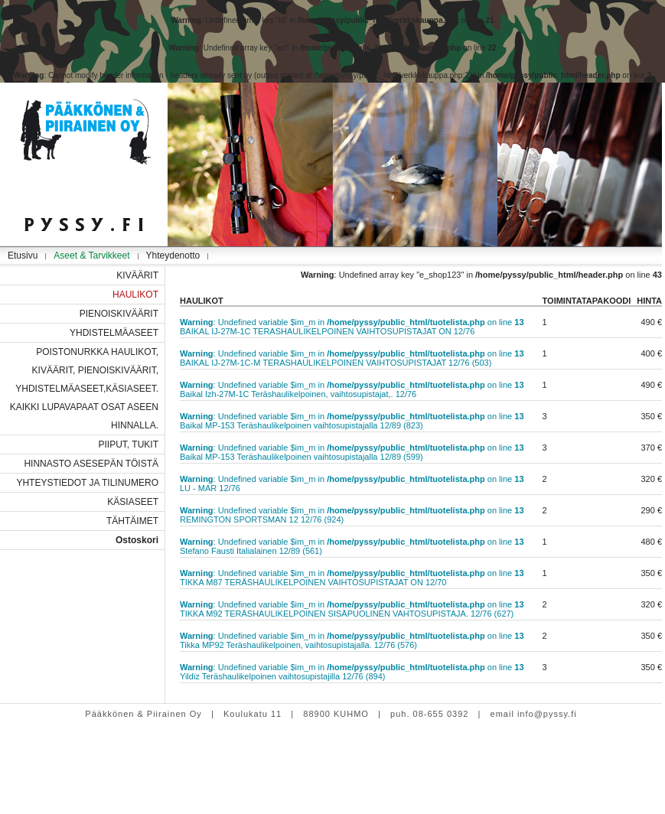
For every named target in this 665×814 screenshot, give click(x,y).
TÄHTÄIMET (132, 521)
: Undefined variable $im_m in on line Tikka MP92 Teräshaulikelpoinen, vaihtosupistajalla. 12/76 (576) (352, 640)
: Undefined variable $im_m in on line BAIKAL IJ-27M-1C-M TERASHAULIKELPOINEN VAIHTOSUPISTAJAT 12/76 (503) (352, 358)
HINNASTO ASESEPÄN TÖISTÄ (91, 463)
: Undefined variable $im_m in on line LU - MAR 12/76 (352, 483)
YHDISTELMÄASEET (114, 332)
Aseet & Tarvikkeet (91, 255)
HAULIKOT (135, 294)
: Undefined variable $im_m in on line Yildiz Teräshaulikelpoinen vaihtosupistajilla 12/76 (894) (352, 672)
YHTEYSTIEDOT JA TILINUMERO (87, 482)
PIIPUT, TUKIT (128, 444)
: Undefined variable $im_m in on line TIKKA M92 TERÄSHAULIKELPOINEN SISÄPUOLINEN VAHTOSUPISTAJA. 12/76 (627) (352, 609)
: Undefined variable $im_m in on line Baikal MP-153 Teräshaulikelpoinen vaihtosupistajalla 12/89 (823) (352, 421)
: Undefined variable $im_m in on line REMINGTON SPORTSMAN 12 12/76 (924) (352, 515)
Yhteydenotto (173, 255)
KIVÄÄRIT (137, 275)
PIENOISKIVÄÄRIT (119, 313)
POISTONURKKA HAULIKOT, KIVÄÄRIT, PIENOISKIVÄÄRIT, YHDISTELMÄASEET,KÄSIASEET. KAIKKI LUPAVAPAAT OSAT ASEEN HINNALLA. (84, 389)
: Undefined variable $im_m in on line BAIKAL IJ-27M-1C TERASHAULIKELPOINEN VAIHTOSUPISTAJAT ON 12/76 (352, 326)
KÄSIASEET (132, 502)
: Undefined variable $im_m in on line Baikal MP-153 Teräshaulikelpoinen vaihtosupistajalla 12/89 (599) (352, 452)
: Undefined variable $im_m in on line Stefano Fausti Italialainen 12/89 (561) (352, 546)
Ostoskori (137, 540)
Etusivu (22, 255)
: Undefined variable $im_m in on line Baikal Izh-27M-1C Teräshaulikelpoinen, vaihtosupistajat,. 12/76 (352, 389)
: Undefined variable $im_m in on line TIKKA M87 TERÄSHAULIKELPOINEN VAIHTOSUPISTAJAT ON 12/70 (352, 577)
